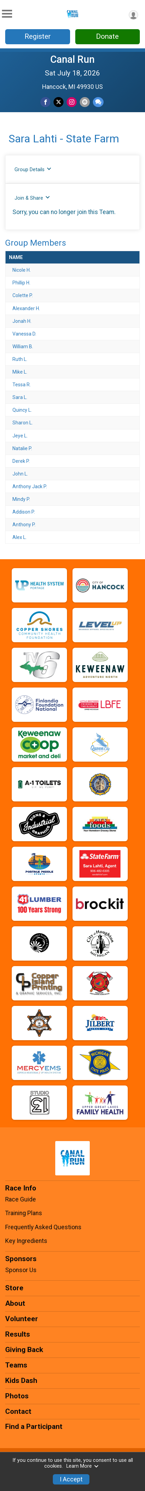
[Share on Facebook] (45, 102)
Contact (18, 1411)
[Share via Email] (85, 102)
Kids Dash (21, 1380)
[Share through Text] (98, 102)
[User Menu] (133, 15)
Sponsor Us (21, 1270)
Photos (17, 1396)
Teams (16, 1365)
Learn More (82, 1466)
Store (14, 1288)
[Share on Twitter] (59, 102)
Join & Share (32, 198)
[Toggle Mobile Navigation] (7, 14)
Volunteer (21, 1319)
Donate (107, 36)
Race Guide (20, 1199)
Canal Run (72, 59)
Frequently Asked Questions (43, 1227)
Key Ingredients (26, 1240)
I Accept (71, 1479)
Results (17, 1334)
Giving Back (24, 1350)
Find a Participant (33, 1426)
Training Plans (23, 1213)
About (15, 1303)
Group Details (32, 169)
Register (38, 36)
